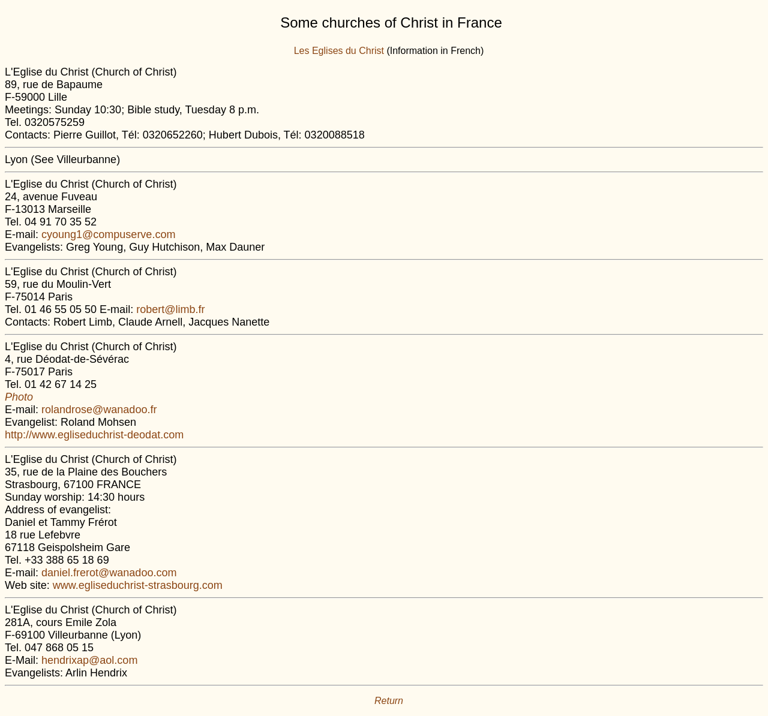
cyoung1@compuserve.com (108, 234)
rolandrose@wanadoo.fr (99, 410)
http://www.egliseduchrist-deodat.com (94, 435)
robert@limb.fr (170, 309)
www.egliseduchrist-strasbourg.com (138, 585)
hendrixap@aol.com (89, 660)
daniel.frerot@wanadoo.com (108, 573)
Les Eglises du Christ (339, 51)
